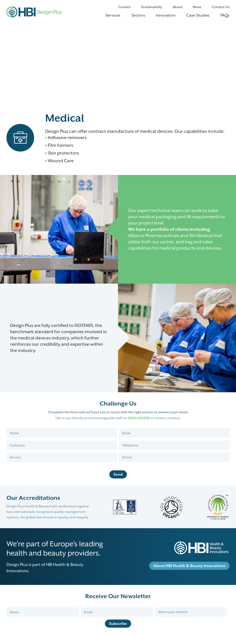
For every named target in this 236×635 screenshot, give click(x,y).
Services (112, 15)
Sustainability (151, 7)
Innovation (166, 15)
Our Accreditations (33, 497)
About (177, 7)
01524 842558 (139, 418)
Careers (124, 7)
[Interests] (191, 612)
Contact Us (221, 7)
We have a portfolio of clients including (169, 229)
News (197, 7)
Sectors (138, 15)
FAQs (225, 15)
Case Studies (197, 15)
